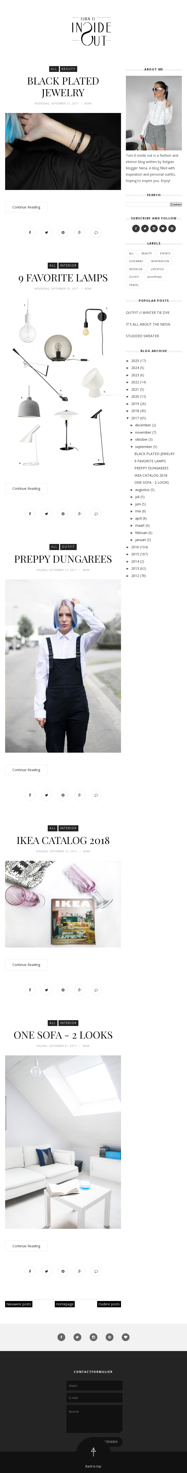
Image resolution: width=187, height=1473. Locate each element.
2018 (135, 410)
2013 (135, 568)
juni (138, 504)
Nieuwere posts (18, 1304)
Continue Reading (26, 207)
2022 (135, 382)
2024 (135, 367)
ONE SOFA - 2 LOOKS (63, 1034)
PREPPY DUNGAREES (63, 558)
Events (165, 253)
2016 (135, 547)
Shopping (154, 277)
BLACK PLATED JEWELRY (63, 86)
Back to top (93, 1466)
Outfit (68, 547)
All (54, 69)
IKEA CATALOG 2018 (63, 840)
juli (137, 496)
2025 (135, 360)
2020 (135, 396)
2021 (135, 389)
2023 (135, 375)
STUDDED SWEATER (142, 336)
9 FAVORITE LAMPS (63, 277)
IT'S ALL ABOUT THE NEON (148, 324)
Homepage (65, 1304)
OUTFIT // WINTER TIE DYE (147, 312)
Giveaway (136, 261)
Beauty (68, 69)
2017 (135, 418)
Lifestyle (157, 269)
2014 (135, 561)
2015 (135, 554)
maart (140, 525)
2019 (135, 403)
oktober (141, 439)
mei (138, 511)
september (143, 446)
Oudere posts (109, 1304)
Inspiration (160, 261)
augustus (142, 489)
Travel (134, 285)
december (143, 425)
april (138, 518)
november (143, 432)
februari (141, 532)
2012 (135, 575)
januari (140, 539)
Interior (68, 265)
